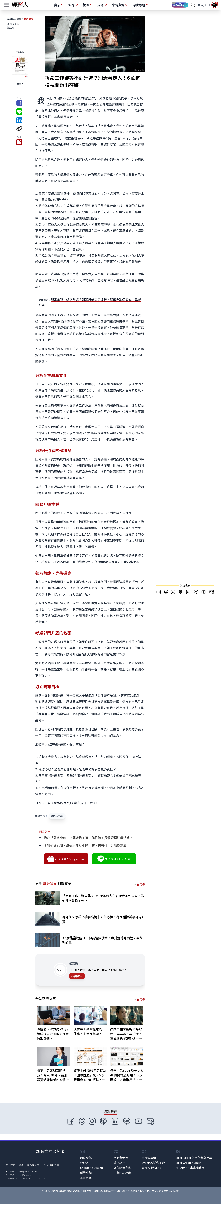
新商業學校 (120, 1158)
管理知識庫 (149, 1158)
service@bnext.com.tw (26, 1171)
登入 (200, 5)
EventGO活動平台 (153, 1163)
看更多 (141, 884)
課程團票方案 (122, 1168)
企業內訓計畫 (122, 1173)
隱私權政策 (33, 1165)
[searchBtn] (193, 5)
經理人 (84, 1163)
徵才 (21, 1165)
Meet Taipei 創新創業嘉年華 (194, 1158)
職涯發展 (28, 19)
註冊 (207, 5)
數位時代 (86, 1158)
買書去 (20, 84)
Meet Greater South (189, 1163)
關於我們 (10, 1165)
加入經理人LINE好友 (114, 858)
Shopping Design (91, 1168)
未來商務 (86, 1178)
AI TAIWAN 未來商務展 (190, 1168)
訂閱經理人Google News (66, 858)
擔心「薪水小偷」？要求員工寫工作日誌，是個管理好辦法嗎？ (88, 837)
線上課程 (119, 1163)
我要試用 (77, 976)
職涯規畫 (57, 816)
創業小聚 (86, 1173)
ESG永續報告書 (51, 1165)
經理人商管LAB (151, 1168)
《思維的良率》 (61, 803)
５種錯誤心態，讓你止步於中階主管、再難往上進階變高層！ (87, 845)
